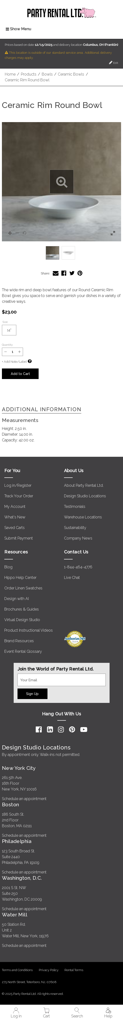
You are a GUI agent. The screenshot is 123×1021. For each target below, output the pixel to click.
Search (77, 1013)
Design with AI (16, 598)
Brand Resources (19, 641)
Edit (113, 62)
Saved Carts (14, 527)
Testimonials (74, 506)
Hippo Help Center (20, 577)
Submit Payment (18, 538)
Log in (16, 1013)
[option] (52, 253)
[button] (61, 181)
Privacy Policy (49, 970)
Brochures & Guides (21, 609)
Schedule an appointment (24, 798)
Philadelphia (16, 841)
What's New (14, 517)
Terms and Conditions (17, 970)
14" (11, 331)
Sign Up (32, 694)
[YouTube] (83, 729)
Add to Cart (20, 374)
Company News (78, 538)
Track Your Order (18, 496)
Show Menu (18, 29)
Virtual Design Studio (22, 619)
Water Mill (14, 915)
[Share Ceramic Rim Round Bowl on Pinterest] (79, 273)
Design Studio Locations (85, 496)
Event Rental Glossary (23, 651)
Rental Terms (73, 970)
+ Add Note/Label (14, 361)
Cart (46, 1013)
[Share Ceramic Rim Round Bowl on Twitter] (72, 273)
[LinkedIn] (50, 729)
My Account (14, 506)
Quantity (7, 344)
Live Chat (72, 577)
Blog (8, 567)
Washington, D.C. (22, 878)
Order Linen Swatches (23, 588)
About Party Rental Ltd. (84, 485)
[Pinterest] (72, 729)
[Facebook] (39, 729)
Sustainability (75, 527)
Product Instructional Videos (28, 630)
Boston (10, 804)
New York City (18, 768)
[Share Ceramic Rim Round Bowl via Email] (56, 273)
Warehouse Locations (83, 517)
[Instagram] (61, 729)
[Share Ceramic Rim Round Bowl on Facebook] (63, 273)
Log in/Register (17, 485)
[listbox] (61, 252)
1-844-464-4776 (78, 567)
